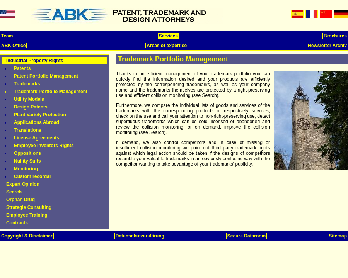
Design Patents (31, 107)
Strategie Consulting (28, 207)
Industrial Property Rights (34, 60)
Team (7, 36)
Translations (27, 130)
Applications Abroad (36, 122)
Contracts (17, 222)
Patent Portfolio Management (46, 76)
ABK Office (13, 45)
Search (14, 192)
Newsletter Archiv (327, 45)
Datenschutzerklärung (140, 236)
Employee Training (27, 215)
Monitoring (26, 168)
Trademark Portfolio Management (50, 91)
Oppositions (27, 153)
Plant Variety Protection (40, 114)
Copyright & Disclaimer (27, 236)
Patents (22, 68)
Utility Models (29, 99)
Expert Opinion (22, 184)
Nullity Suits (27, 161)
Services (168, 36)
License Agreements (36, 138)
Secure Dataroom (246, 236)
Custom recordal (32, 176)
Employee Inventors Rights (44, 145)
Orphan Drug (20, 199)
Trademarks (27, 83)
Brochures (335, 36)
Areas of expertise (167, 45)
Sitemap (338, 236)
